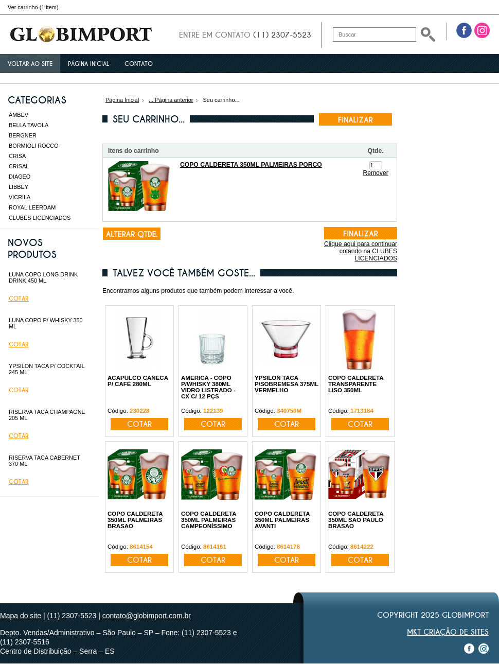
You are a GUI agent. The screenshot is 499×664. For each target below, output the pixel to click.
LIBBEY (18, 187)
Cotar (18, 298)
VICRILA (19, 197)
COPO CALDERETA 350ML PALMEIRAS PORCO (251, 164)
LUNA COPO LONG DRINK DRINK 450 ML (43, 277)
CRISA (17, 156)
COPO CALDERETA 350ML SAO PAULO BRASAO (355, 520)
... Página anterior (171, 100)
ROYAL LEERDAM (32, 207)
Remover (375, 173)
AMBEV (18, 115)
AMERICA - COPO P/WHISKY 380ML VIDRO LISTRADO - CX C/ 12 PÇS (208, 387)
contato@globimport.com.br (146, 615)
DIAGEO (19, 176)
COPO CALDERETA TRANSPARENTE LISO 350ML (355, 384)
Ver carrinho (33, 7)
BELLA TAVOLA (28, 125)
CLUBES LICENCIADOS (39, 218)
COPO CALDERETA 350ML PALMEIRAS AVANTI (282, 520)
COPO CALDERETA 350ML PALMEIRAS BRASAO (135, 520)
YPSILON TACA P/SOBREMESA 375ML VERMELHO (286, 384)
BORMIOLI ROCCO (34, 146)
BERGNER (23, 135)
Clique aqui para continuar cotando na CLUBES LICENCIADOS (360, 251)
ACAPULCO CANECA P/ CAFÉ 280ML (138, 381)
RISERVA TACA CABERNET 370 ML (44, 461)
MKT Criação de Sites (448, 632)
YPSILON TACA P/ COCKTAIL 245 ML (46, 369)
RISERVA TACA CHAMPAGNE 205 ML (47, 415)
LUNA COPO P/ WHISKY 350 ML (46, 323)
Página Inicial (122, 100)
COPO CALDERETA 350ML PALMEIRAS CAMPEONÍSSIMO (208, 520)
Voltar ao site (30, 63)
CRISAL (19, 166)
